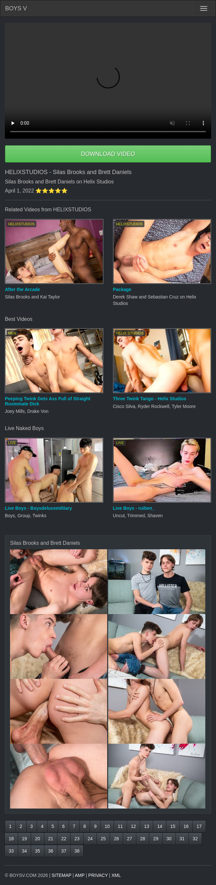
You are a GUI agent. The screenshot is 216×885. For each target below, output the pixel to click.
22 (63, 838)
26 (116, 838)
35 (37, 851)
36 (50, 851)
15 (173, 826)
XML (116, 875)
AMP (80, 875)
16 (186, 826)
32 (195, 838)
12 (133, 826)
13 (146, 826)
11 (120, 826)
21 (50, 838)
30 (169, 838)
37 (63, 851)
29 (155, 838)
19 (24, 838)
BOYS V (16, 8)
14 (159, 826)
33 (11, 851)
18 (11, 838)
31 (182, 838)
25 (103, 838)
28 (142, 838)
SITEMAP (61, 875)
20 (37, 838)
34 (24, 851)
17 (199, 826)
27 (129, 838)
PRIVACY (98, 875)
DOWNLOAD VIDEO (108, 154)
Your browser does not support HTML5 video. (108, 81)
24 (90, 838)
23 (77, 838)
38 (77, 851)
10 (107, 826)
